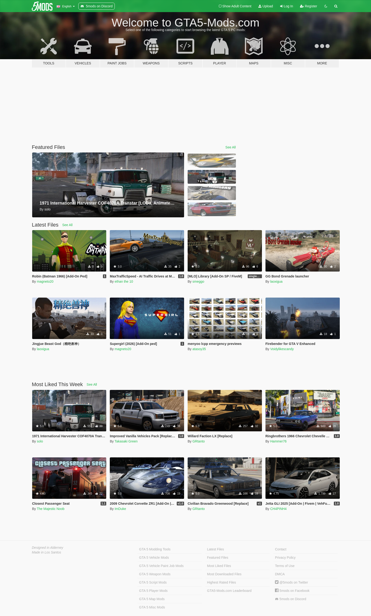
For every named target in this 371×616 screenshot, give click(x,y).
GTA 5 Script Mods (153, 582)
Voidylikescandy (282, 349)
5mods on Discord (290, 599)
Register (308, 6)
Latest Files (215, 549)
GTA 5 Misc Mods (152, 607)
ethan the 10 (124, 281)
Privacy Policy (285, 557)
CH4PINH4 (278, 509)
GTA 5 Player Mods (153, 591)
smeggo (198, 281)
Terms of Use (284, 566)
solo (40, 441)
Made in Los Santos (46, 552)
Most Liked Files (219, 566)
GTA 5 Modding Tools (155, 549)
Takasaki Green (126, 441)
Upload (265, 6)
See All (230, 147)
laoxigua (276, 281)
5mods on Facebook (292, 591)
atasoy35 (199, 349)
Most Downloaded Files (224, 574)
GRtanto (198, 441)
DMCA (280, 574)
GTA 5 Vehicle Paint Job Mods (161, 566)
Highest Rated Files (221, 582)
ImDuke (120, 509)
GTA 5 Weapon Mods (155, 574)
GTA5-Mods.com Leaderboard (229, 591)
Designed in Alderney (47, 547)
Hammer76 (278, 441)
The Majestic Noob (50, 509)
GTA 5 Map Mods (152, 599)
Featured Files (217, 557)
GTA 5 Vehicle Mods (154, 557)
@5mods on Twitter (291, 582)
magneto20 (45, 281)
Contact (280, 549)
